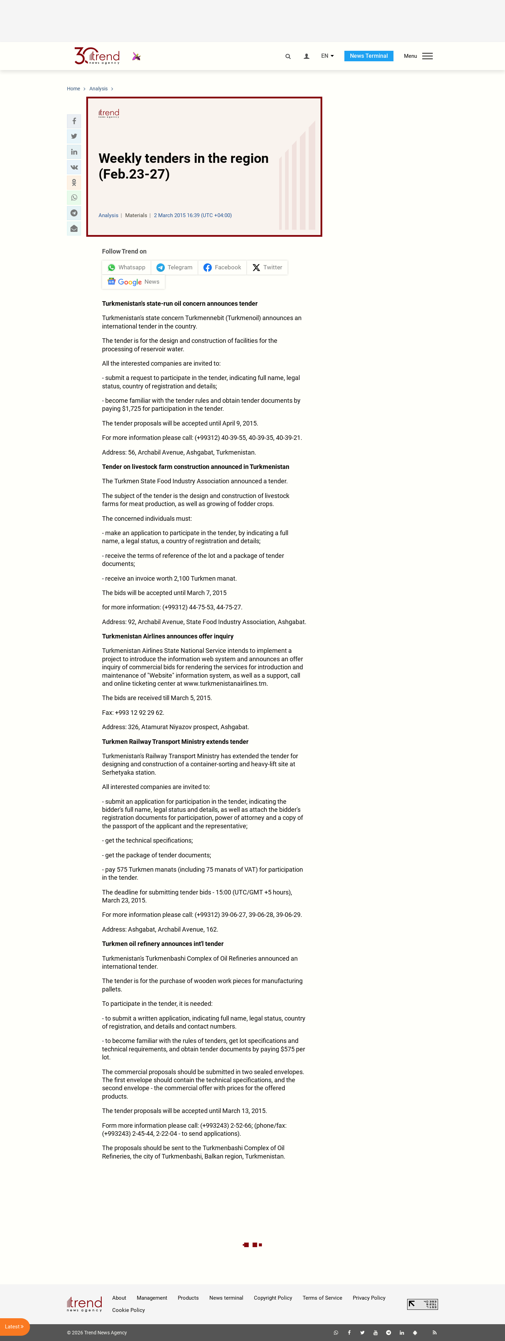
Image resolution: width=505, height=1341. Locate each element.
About (119, 1298)
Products (188, 1298)
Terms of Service (322, 1298)
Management (152, 1298)
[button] (74, 121)
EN (324, 56)
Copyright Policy (273, 1298)
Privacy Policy (369, 1298)
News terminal (226, 1298)
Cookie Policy (128, 1310)
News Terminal (369, 56)
